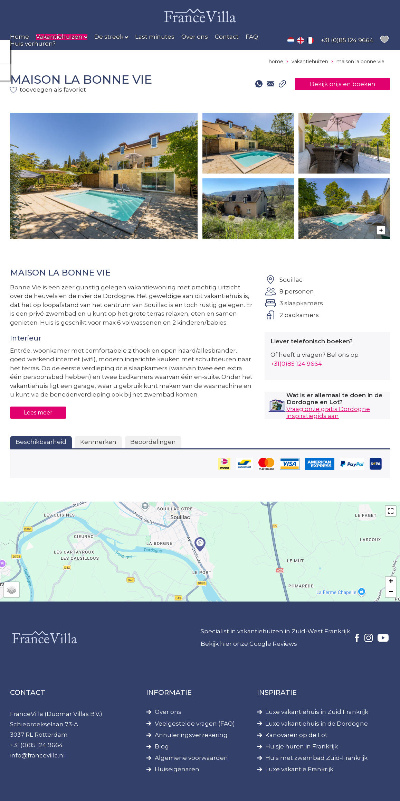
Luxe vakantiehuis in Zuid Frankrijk (316, 712)
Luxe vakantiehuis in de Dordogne (316, 723)
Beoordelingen (153, 441)
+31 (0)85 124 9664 (36, 745)
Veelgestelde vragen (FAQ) (195, 723)
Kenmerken (98, 441)
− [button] (391, 592)
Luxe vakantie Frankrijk (299, 769)
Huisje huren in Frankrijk (301, 746)
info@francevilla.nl (37, 755)
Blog (162, 746)
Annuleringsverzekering (191, 735)
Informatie (169, 692)
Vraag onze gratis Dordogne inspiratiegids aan (328, 412)
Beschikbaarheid (41, 441)
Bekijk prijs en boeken (342, 84)
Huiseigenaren (177, 769)
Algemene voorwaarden (191, 758)
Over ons (168, 712)
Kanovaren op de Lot (296, 735)
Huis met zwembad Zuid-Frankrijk (316, 758)
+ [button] (391, 582)
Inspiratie (277, 692)
